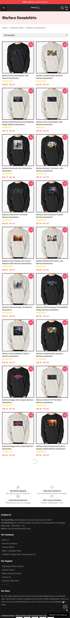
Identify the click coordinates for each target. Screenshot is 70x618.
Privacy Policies (8, 547)
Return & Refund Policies (12, 573)
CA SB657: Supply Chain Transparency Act (19, 554)
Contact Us (6, 577)
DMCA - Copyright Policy (11, 551)
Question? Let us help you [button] (58, 615)
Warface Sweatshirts (35, 28)
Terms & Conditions (9, 544)
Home (5, 28)
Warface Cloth (16, 28)
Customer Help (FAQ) (10, 581)
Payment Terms (8, 570)
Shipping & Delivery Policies (12, 566)
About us (5, 540)
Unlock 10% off (65, 607)
